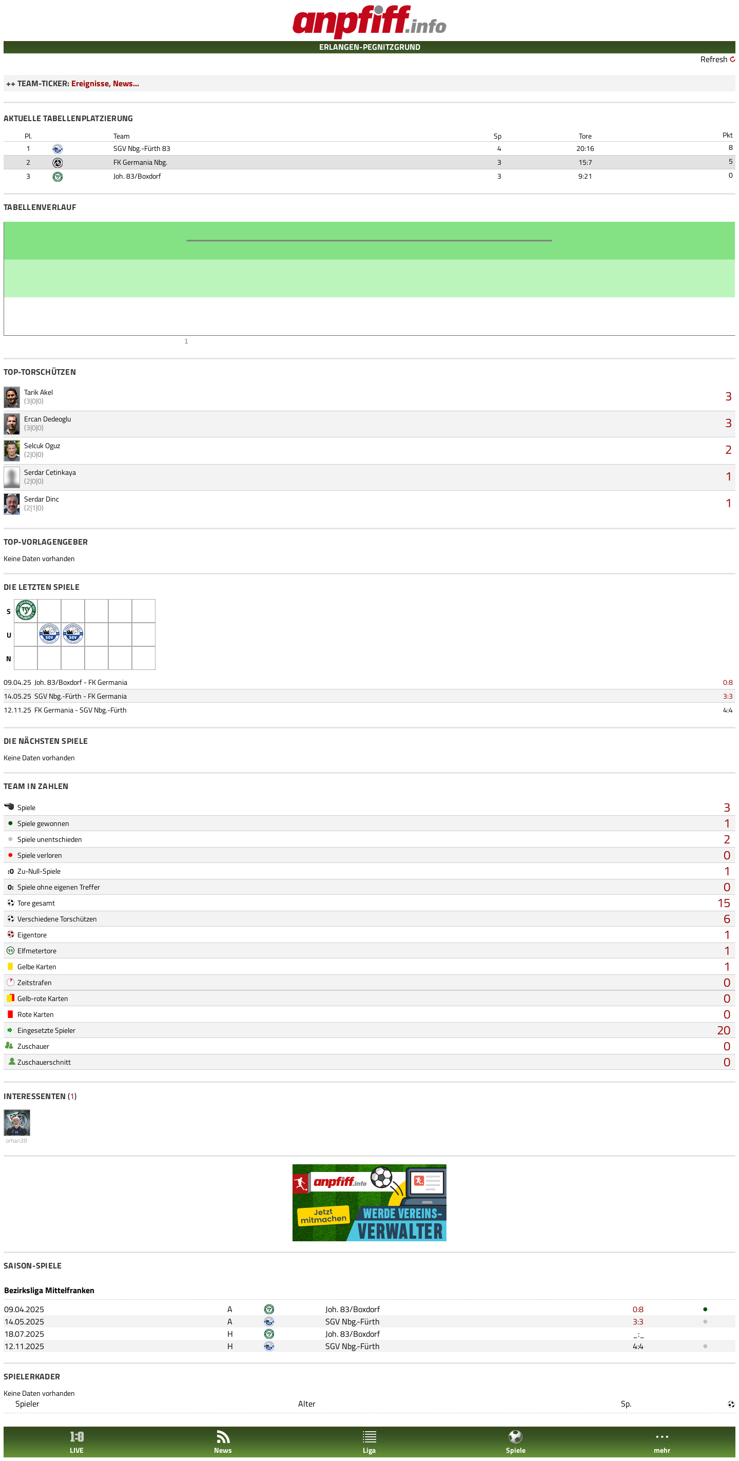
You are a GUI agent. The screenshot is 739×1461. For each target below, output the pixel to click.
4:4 (728, 709)
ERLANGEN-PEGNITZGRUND (369, 47)
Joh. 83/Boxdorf (137, 175)
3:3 (728, 695)
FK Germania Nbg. (140, 162)
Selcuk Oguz (42, 445)
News (223, 1442)
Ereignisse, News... (105, 83)
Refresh (714, 59)
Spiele (516, 1442)
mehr (662, 1442)
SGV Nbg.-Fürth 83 (141, 148)
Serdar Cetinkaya (50, 472)
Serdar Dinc (41, 498)
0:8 (728, 682)
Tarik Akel (38, 392)
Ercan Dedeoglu (47, 418)
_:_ (639, 1334)
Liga (369, 1442)
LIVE (77, 1442)
